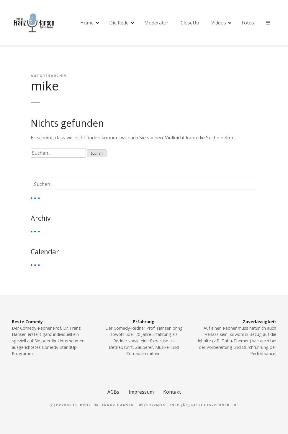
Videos (218, 22)
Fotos (248, 22)
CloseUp (190, 22)
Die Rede (119, 22)
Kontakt (172, 392)
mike (45, 85)
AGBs (113, 392)
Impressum (141, 392)
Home (87, 22)
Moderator (156, 22)
